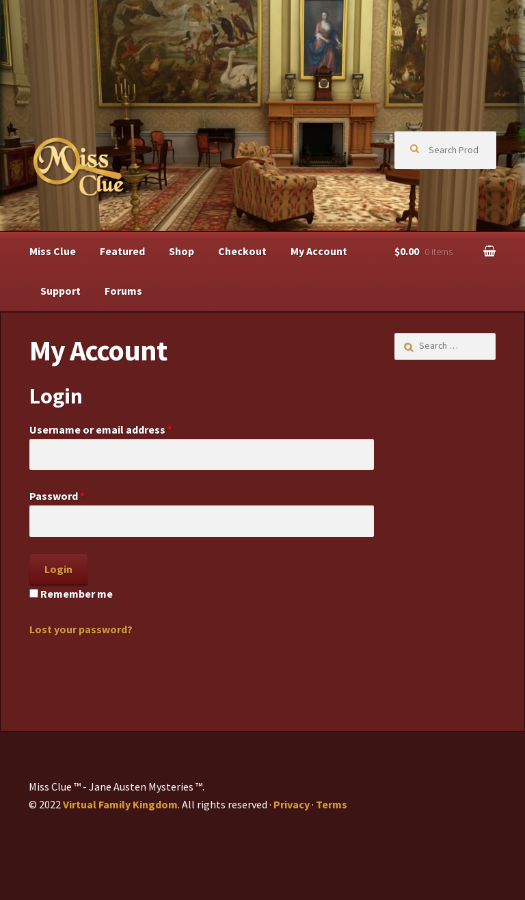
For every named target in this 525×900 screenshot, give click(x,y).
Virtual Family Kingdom (120, 804)
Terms (331, 804)
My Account (319, 251)
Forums (123, 290)
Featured (122, 251)
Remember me (71, 593)
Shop (181, 251)
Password (57, 496)
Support (60, 290)
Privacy (291, 804)
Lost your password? (81, 629)
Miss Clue (52, 251)
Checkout (242, 251)
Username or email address (100, 429)
